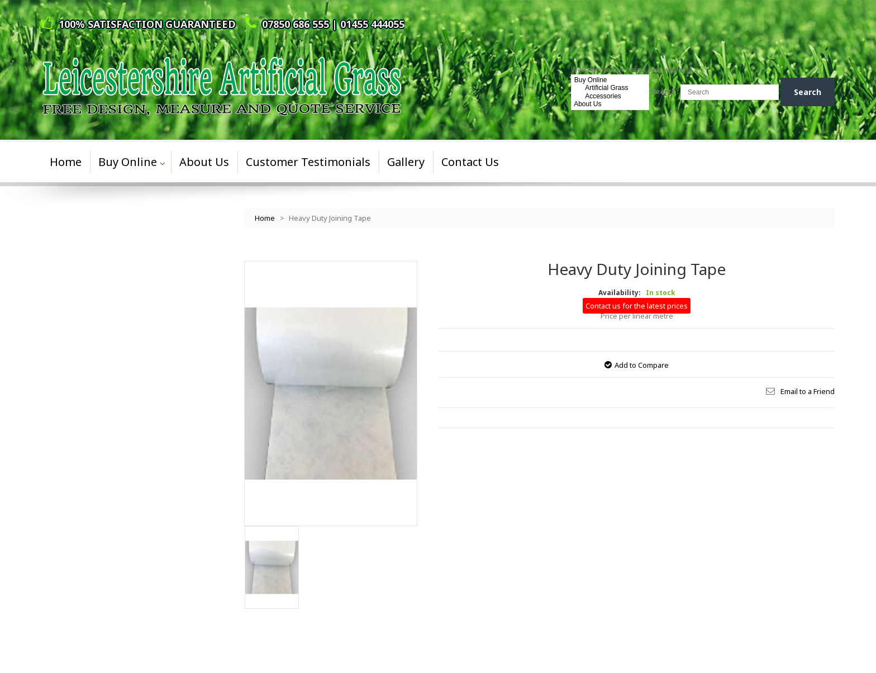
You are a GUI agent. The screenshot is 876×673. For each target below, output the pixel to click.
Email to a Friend (807, 391)
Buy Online (610, 80)
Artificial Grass (610, 88)
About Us (610, 104)
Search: (665, 91)
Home (265, 218)
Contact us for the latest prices (636, 306)
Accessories (610, 96)
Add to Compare (642, 365)
